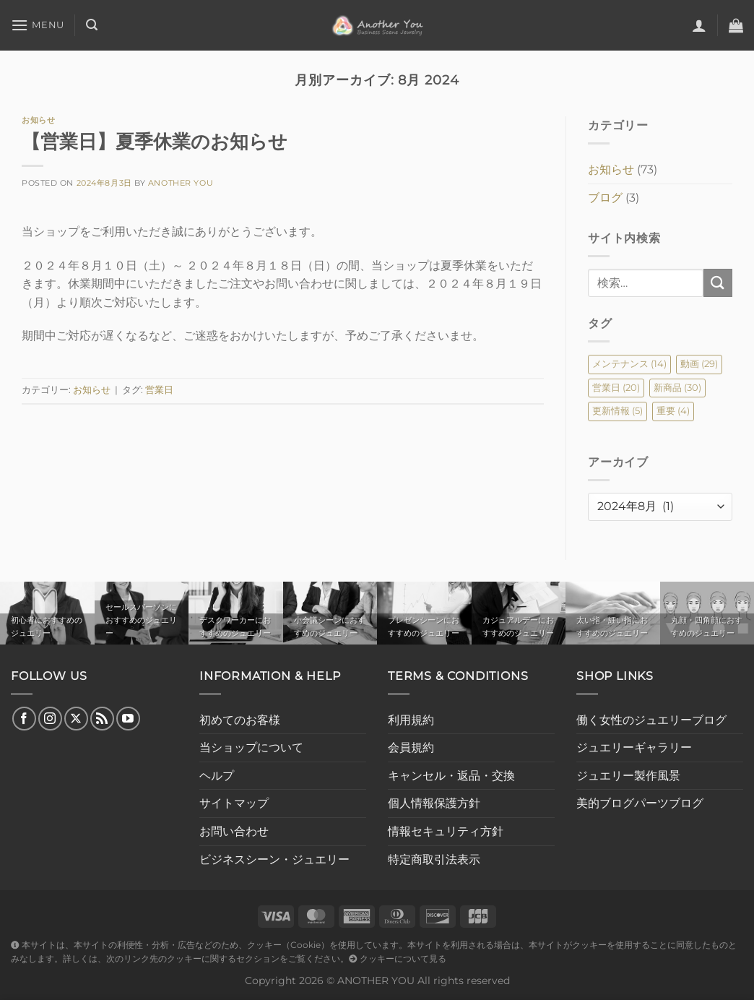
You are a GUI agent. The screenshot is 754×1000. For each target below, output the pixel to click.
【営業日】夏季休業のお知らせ (154, 141)
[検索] (92, 25)
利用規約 (411, 720)
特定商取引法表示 (434, 859)
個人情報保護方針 (434, 803)
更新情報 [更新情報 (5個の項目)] (617, 410)
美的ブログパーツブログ (639, 803)
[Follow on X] (76, 718)
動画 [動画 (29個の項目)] (699, 363)
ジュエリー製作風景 (628, 776)
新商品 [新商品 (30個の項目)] (677, 387)
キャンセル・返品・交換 (451, 776)
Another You (180, 183)
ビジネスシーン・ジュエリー (274, 859)
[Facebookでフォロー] (24, 718)
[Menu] (37, 25)
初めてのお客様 (239, 720)
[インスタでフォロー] (50, 718)
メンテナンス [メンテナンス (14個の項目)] (629, 363)
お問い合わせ (234, 831)
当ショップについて (251, 747)
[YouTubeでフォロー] (128, 718)
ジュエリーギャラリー (634, 747)
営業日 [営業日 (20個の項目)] (616, 387)
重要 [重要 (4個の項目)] (673, 410)
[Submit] (717, 283)
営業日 (159, 389)
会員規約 (411, 747)
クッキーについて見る (397, 959)
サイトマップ (234, 803)
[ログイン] (699, 25)
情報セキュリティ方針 (445, 831)
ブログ (605, 197)
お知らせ (38, 120)
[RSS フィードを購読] (102, 718)
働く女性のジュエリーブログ (651, 720)
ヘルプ (216, 776)
